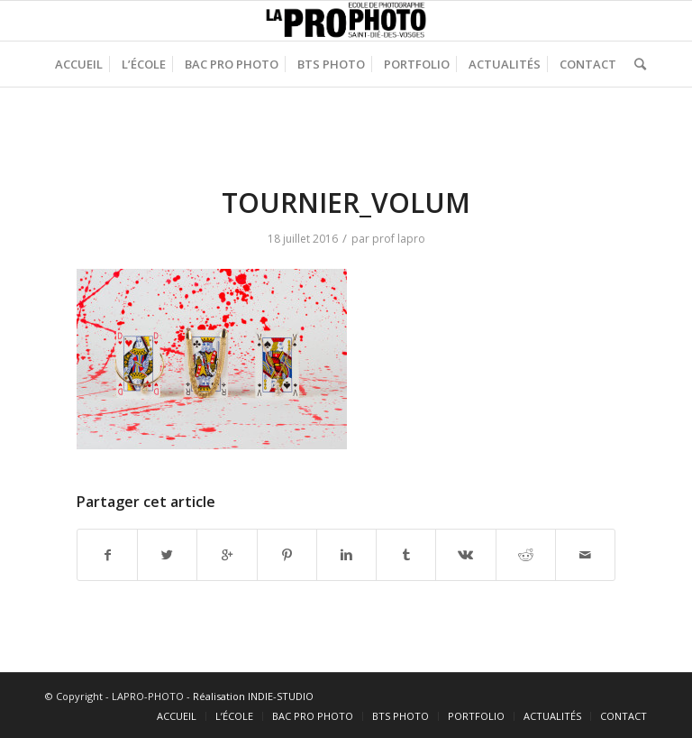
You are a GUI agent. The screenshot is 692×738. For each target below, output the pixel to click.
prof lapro (398, 238)
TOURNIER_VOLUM (346, 202)
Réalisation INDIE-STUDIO (253, 696)
